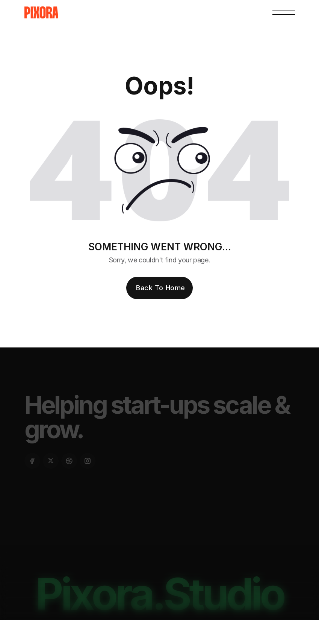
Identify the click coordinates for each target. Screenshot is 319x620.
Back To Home (160, 288)
